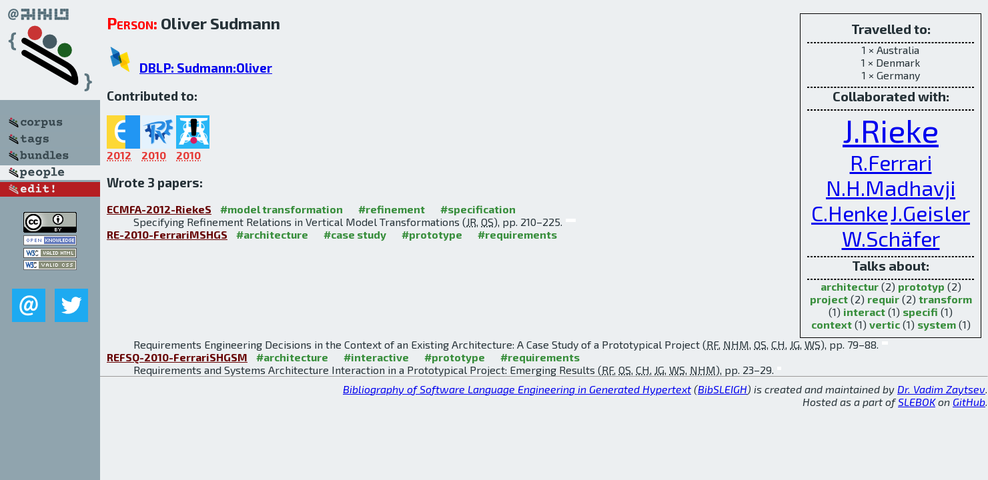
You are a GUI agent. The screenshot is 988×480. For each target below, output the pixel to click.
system (936, 324)
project (829, 299)
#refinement (391, 209)
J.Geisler (930, 212)
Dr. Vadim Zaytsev (941, 389)
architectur (850, 286)
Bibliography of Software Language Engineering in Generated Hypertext (517, 389)
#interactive (376, 357)
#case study (355, 234)
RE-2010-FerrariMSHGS (167, 234)
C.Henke (849, 212)
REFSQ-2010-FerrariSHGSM (177, 357)
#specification (478, 209)
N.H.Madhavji (890, 187)
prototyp (921, 286)
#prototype (432, 234)
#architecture (272, 234)
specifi (920, 311)
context (831, 324)
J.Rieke (891, 130)
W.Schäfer (891, 238)
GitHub (969, 401)
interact (864, 311)
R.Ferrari (891, 162)
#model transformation (281, 209)
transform (945, 299)
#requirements (517, 234)
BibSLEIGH (722, 389)
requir (883, 299)
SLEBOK (916, 401)
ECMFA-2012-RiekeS (159, 209)
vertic (884, 324)
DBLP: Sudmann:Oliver (205, 67)
